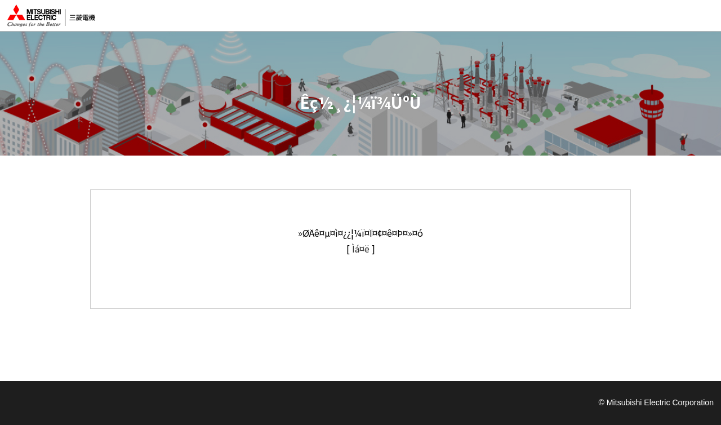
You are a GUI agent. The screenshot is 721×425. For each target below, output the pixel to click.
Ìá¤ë (361, 248)
